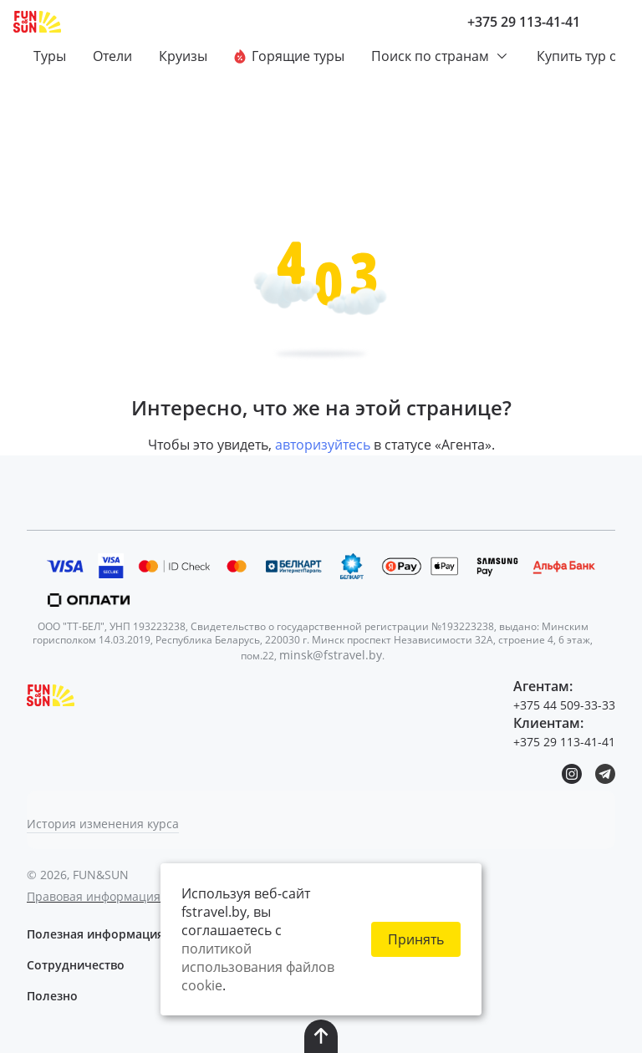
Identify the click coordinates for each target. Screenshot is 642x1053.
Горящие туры (289, 56)
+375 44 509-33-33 (564, 705)
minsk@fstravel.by (330, 655)
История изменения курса (103, 824)
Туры (49, 56)
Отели (112, 56)
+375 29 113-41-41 (523, 21)
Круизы (183, 56)
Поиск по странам (440, 56)
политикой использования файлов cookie (257, 966)
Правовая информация (93, 896)
